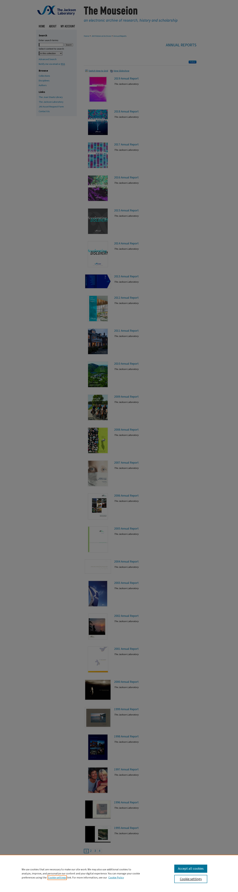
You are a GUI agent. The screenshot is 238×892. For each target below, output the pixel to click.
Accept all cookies (191, 868)
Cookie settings (57, 877)
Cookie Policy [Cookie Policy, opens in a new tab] (116, 877)
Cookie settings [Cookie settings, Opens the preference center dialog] (191, 879)
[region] (119, 873)
